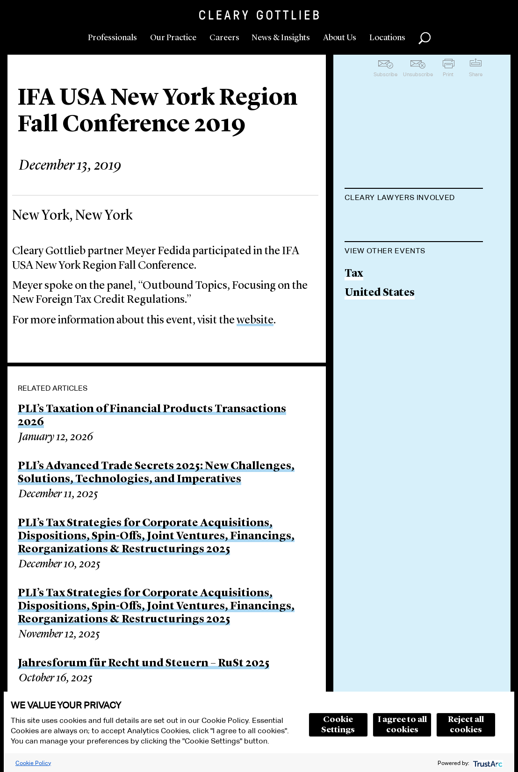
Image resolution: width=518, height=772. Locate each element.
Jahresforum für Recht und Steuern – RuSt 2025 (143, 663)
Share (475, 74)
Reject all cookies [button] (466, 724)
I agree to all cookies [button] (402, 724)
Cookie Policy (33, 762)
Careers (224, 38)
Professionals (112, 38)
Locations (387, 38)
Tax (354, 321)
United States (380, 340)
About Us (339, 38)
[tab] (414, 198)
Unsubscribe (418, 74)
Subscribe (385, 74)
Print (448, 74)
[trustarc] (486, 763)
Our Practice (173, 38)
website (255, 320)
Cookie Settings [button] (338, 724)
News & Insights (281, 38)
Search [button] (424, 38)
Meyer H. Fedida (386, 220)
